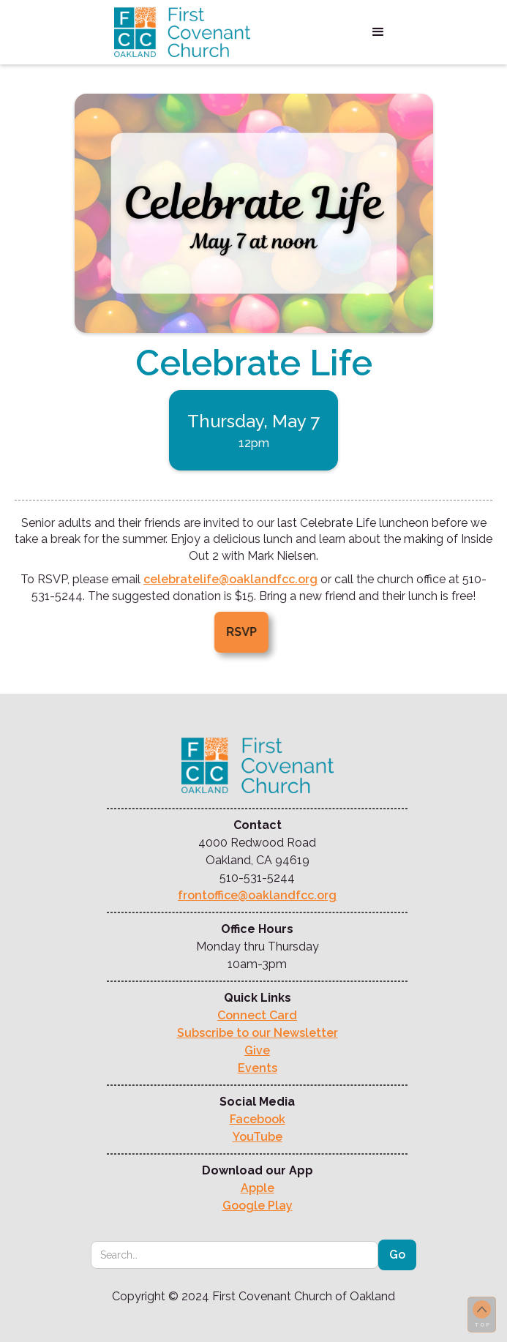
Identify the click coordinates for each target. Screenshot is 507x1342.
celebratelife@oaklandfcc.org (230, 579)
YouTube (257, 1137)
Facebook (257, 1119)
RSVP (233, 632)
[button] (378, 32)
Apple (257, 1188)
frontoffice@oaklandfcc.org (257, 895)
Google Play (257, 1205)
